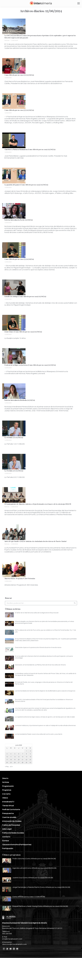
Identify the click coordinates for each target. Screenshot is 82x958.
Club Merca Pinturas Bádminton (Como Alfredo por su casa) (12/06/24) (29, 150)
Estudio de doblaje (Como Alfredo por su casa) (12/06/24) (25, 297)
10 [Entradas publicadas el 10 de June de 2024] (7, 757)
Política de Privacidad (11, 825)
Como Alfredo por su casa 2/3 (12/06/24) (19, 75)
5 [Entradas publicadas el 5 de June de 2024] (14, 754)
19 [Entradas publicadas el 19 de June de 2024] (15, 759)
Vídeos (5, 798)
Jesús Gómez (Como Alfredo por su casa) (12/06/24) (23, 332)
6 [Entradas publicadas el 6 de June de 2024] (18, 754)
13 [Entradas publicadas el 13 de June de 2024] (18, 757)
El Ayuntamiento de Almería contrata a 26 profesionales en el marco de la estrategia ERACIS (37, 504)
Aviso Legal (6, 829)
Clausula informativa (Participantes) (16, 844)
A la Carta (6, 794)
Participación (7, 848)
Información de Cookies (11, 821)
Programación (8, 786)
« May (7, 766)
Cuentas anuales (9, 817)
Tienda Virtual (8, 806)
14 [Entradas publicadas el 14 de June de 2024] (22, 757)
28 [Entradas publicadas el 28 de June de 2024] (22, 762)
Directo (5, 778)
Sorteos (5, 841)
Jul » (11, 766)
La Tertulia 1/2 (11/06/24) (13, 438)
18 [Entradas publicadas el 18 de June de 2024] (11, 759)
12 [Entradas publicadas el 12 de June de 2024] (15, 757)
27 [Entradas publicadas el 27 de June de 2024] (18, 762)
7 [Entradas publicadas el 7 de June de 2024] (22, 754)
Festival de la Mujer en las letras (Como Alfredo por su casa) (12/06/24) (30, 365)
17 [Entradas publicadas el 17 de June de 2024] (7, 759)
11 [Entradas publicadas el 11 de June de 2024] (11, 757)
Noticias (6, 40)
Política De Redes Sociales (13, 833)
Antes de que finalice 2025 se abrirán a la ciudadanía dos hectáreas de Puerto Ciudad (35, 541)
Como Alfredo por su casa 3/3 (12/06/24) (19, 110)
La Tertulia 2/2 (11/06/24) (13, 471)
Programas (6, 790)
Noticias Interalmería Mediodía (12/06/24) (19, 400)
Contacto (6, 837)
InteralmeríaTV (8, 802)
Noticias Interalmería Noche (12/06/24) (18, 220)
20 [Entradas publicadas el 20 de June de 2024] (18, 759)
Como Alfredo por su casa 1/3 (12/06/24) (19, 259)
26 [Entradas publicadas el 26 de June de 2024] (15, 762)
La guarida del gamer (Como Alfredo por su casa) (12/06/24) (26, 185)
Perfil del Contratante (11, 809)
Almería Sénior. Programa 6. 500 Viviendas (19, 579)
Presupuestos (8, 813)
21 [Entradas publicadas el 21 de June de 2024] (22, 759)
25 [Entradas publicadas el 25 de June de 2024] (11, 762)
